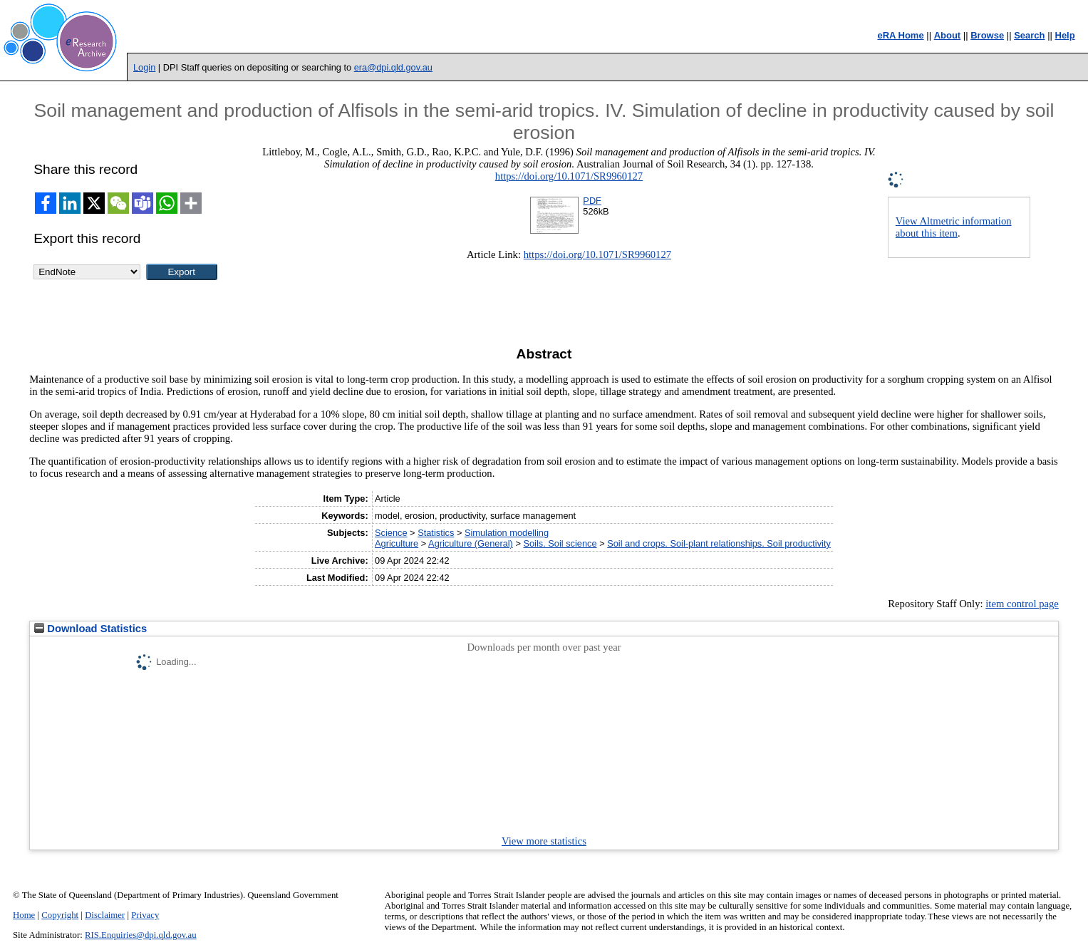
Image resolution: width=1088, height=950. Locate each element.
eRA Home (900, 35)
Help (1065, 35)
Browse (987, 35)
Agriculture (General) (470, 543)
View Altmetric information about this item (954, 227)
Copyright (59, 915)
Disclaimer (105, 915)
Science (391, 532)
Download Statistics (90, 628)
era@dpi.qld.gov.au (393, 67)
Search (1029, 35)
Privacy (145, 915)
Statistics (436, 532)
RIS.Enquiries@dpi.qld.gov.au (141, 935)
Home (24, 915)
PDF (592, 200)
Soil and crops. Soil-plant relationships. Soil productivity (719, 543)
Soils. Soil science (559, 543)
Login (144, 67)
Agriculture (396, 543)
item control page (1022, 603)
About (947, 35)
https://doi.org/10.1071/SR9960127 (569, 176)
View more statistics (544, 841)
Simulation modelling (507, 532)
